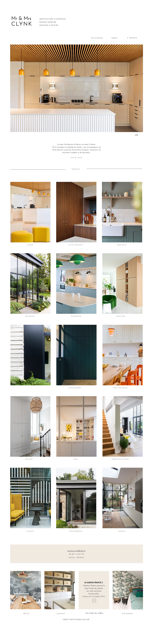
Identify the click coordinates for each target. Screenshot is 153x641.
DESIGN (114, 38)
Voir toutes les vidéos (94, 613)
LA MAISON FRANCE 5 (93, 582)
